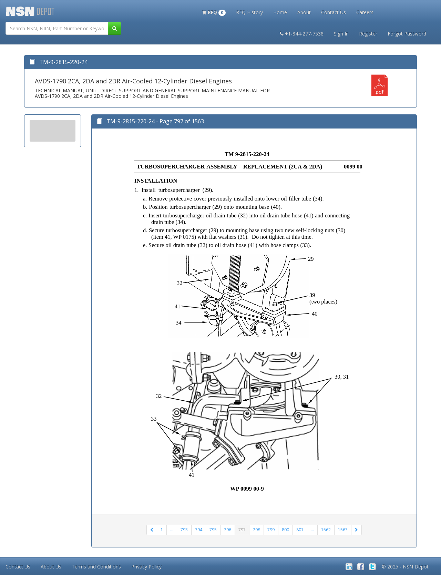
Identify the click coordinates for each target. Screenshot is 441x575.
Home (280, 12)
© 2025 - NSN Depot (405, 566)
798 (256, 530)
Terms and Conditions (96, 566)
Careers (364, 12)
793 (184, 530)
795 (213, 530)
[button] (214, 11)
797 (242, 530)
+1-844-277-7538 (302, 33)
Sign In (341, 33)
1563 (343, 530)
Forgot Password (407, 33)
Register (368, 33)
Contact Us (333, 12)
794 (198, 530)
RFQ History (249, 12)
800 (285, 530)
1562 (326, 530)
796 (227, 530)
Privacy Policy (146, 566)
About (304, 12)
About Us (51, 566)
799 (271, 530)
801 (300, 530)
